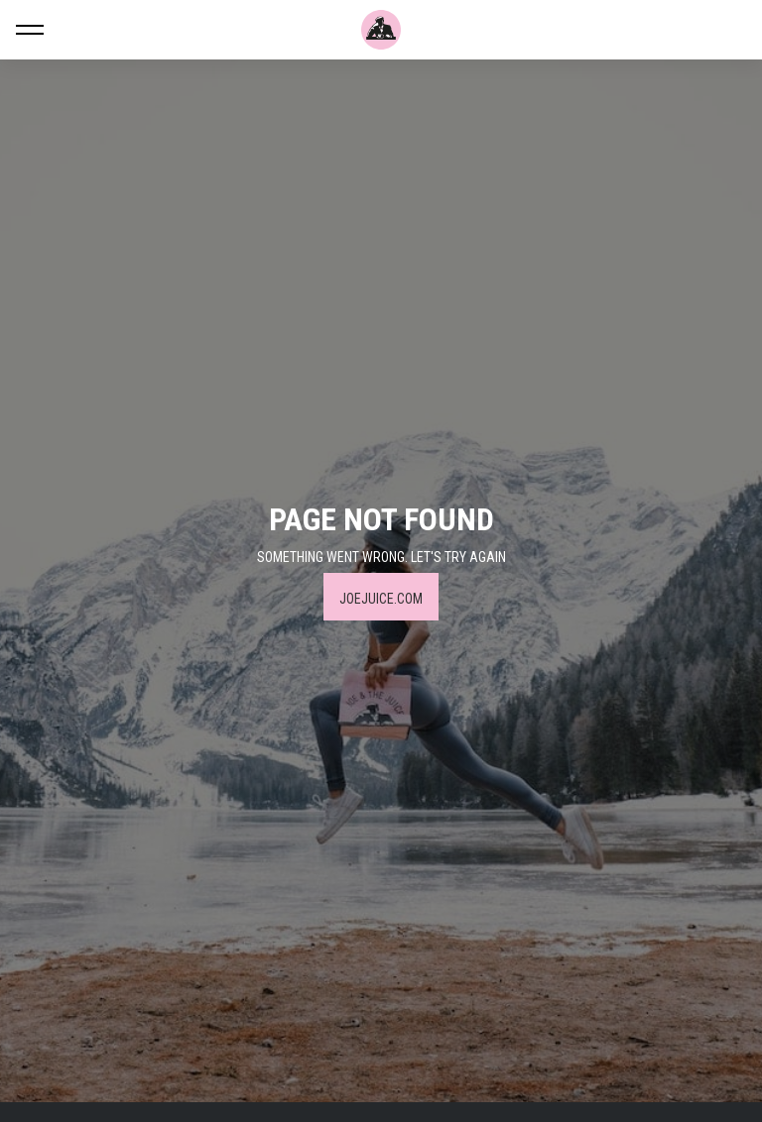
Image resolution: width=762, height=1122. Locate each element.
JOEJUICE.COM (381, 599)
